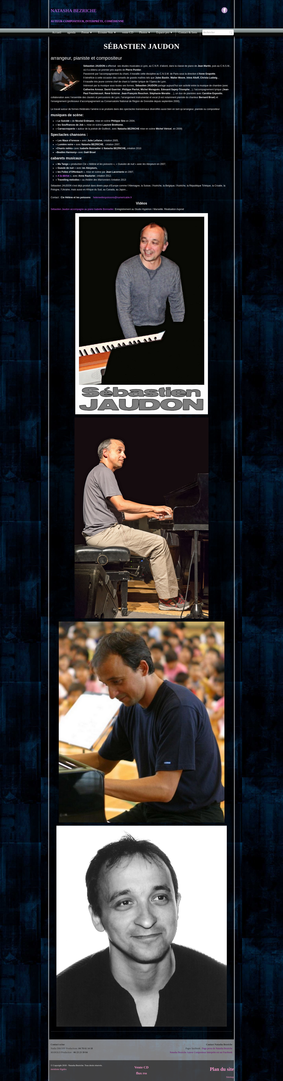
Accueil (56, 32)
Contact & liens (188, 32)
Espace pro (164, 32)
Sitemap (230, 1077)
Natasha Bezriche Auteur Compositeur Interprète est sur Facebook (201, 1052)
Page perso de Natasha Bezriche (217, 1048)
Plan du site (222, 1069)
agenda (71, 32)
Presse (86, 32)
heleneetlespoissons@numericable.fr (112, 197)
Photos (144, 32)
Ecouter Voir (107, 32)
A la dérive (64, 175)
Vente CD (141, 1067)
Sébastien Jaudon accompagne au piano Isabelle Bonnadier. (82, 209)
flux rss (141, 1073)
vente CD (127, 32)
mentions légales (58, 1069)
